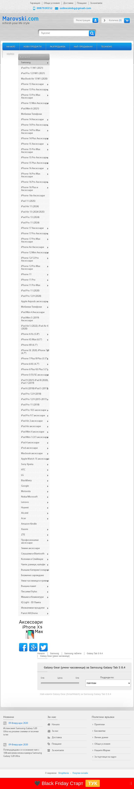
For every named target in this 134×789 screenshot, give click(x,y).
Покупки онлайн (80, 773)
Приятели (99, 724)
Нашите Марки (102, 750)
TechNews (106, 46)
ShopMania (63, 773)
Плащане (56, 744)
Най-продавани (83, 46)
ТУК (92, 783)
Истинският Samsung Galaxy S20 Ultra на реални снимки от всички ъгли (21, 731)
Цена (59, 678)
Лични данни (101, 737)
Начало (10, 46)
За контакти (58, 750)
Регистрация (83, 20)
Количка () (115, 20)
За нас (55, 731)
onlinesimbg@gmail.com (75, 8)
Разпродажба (57, 46)
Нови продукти (33, 46)
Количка (127, 20)
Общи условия (102, 744)
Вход (95, 20)
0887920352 (44, 8)
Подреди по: (107, 677)
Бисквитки (99, 731)
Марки (10, 53)
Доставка (57, 737)
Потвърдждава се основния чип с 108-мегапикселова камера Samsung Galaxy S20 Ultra (22, 753)
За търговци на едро (105, 757)
